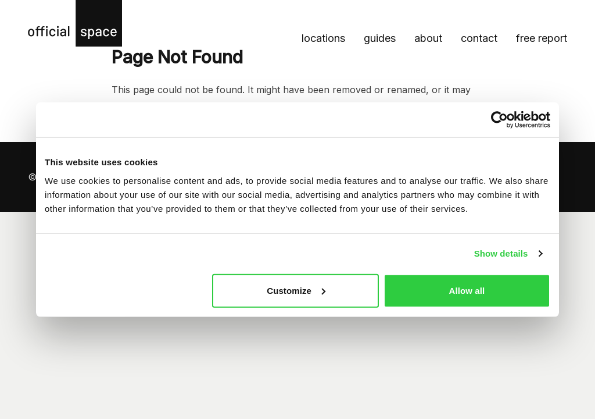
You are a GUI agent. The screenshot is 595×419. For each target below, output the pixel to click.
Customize (296, 290)
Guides (380, 38)
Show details (501, 253)
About (428, 38)
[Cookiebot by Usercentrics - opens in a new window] (499, 120)
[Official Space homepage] (75, 23)
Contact (479, 38)
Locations (323, 38)
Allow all (467, 290)
